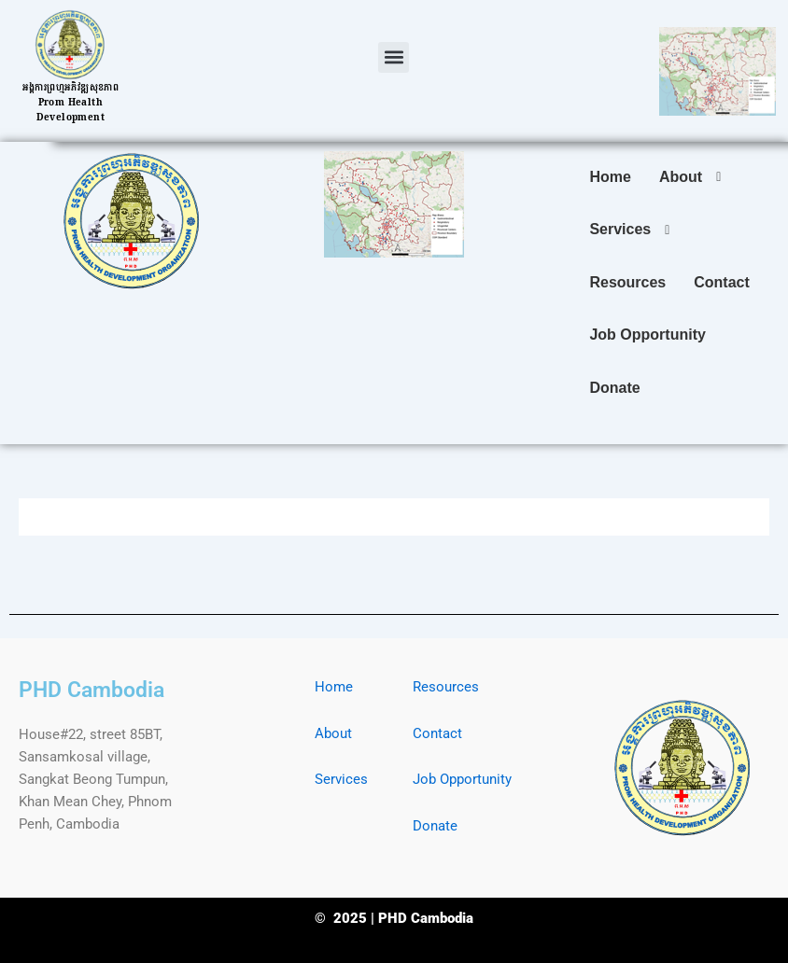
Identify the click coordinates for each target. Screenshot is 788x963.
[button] (393, 57)
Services (341, 779)
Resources (446, 686)
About (333, 733)
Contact (437, 733)
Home (334, 686)
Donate (435, 825)
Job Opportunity (462, 779)
